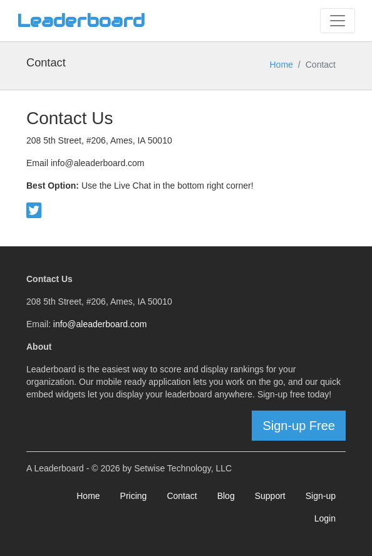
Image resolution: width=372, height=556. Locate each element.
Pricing (133, 496)
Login (325, 518)
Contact (182, 496)
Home (281, 65)
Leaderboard (81, 20)
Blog (226, 496)
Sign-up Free (298, 426)
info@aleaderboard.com (100, 324)
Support (270, 496)
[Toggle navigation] (337, 20)
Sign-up (321, 496)
